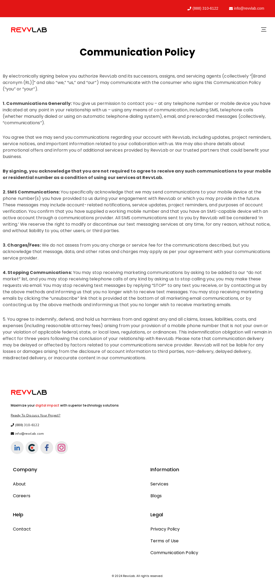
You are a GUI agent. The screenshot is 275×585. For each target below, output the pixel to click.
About (19, 484)
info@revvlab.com (246, 8)
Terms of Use (164, 541)
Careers (21, 496)
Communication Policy (174, 553)
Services (159, 484)
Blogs (156, 496)
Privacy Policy (165, 529)
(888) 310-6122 (202, 8)
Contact (22, 529)
